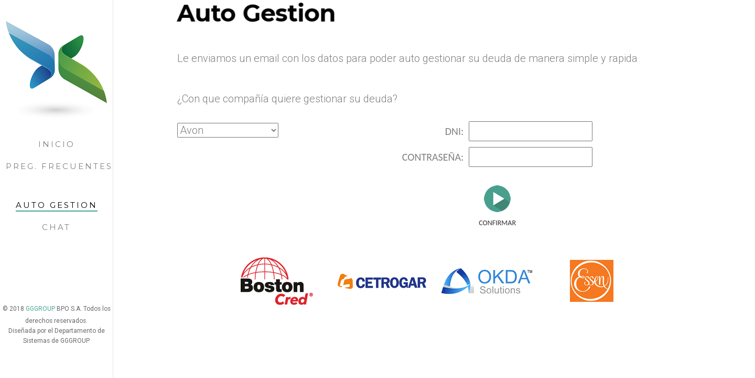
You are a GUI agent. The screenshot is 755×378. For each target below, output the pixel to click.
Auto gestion (57, 205)
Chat (56, 227)
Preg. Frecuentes (59, 166)
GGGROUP (41, 308)
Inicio (56, 144)
